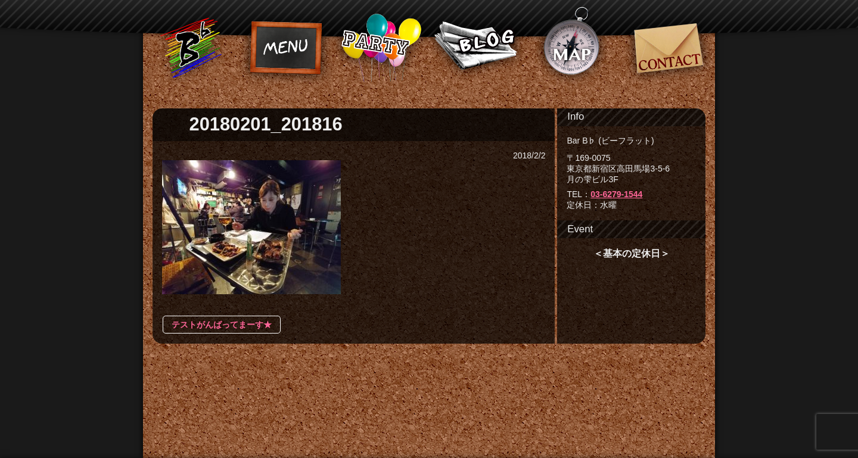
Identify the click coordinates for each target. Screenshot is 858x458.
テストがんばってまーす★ (222, 324)
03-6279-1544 (616, 194)
